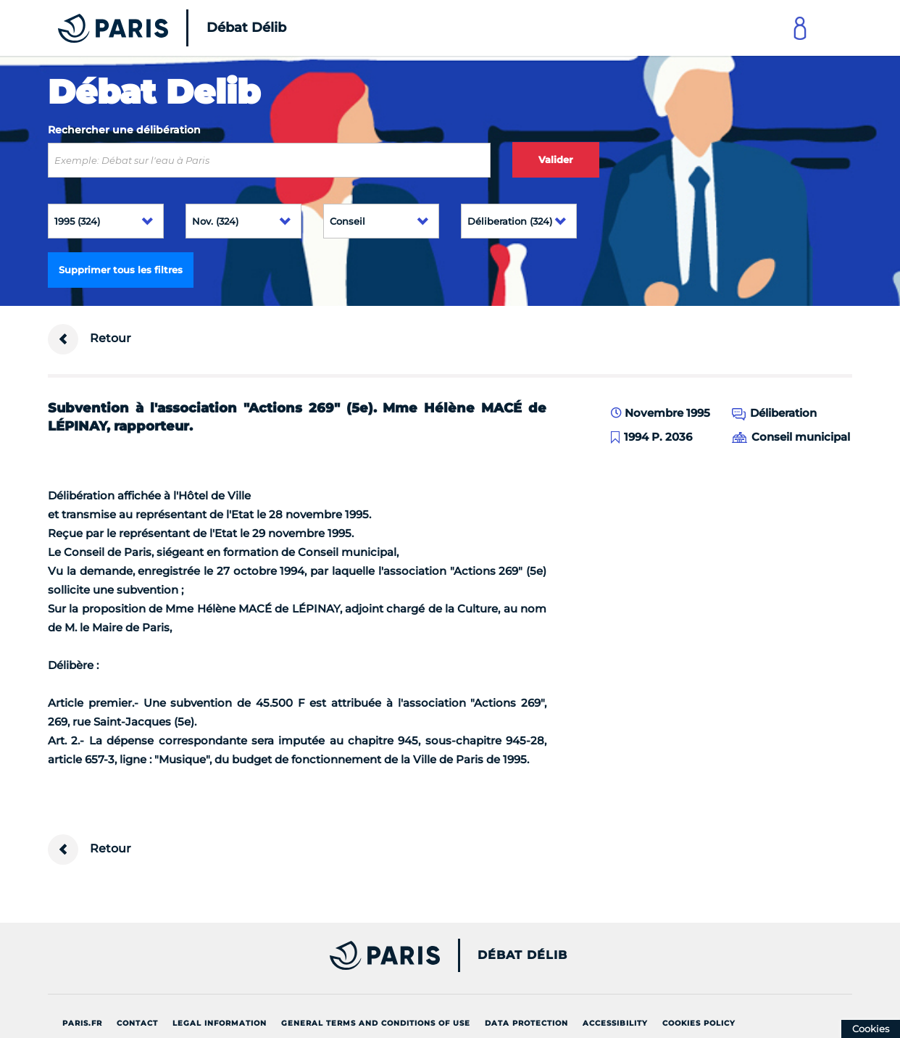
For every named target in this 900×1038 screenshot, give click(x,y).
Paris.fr (82, 1023)
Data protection (526, 1023)
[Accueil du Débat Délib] (152, 28)
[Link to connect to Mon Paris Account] (800, 28)
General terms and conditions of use (375, 1023)
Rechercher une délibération (124, 130)
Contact (137, 1023)
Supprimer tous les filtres (121, 269)
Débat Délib (522, 955)
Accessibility (615, 1023)
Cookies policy (699, 1023)
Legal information (219, 1023)
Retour (89, 339)
